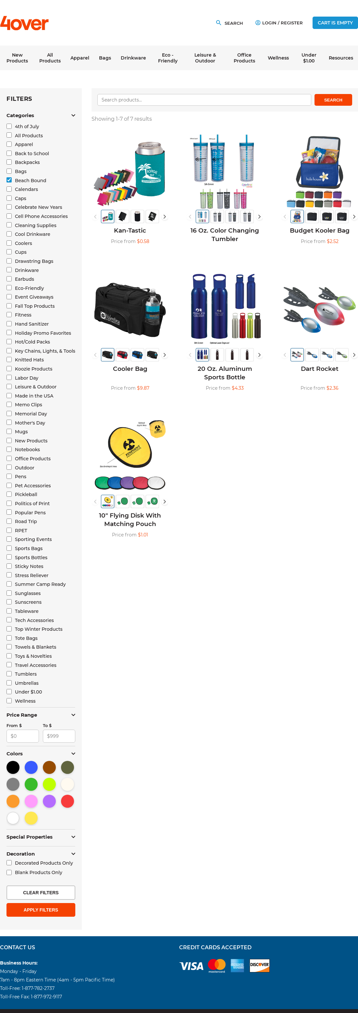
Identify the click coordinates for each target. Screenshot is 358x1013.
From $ (14, 725)
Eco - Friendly (168, 58)
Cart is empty (335, 23)
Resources (341, 58)
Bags (105, 58)
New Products (17, 58)
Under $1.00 (309, 58)
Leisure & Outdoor (205, 58)
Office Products (244, 58)
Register (292, 22)
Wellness (278, 58)
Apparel (79, 58)
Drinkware (133, 58)
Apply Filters (41, 909)
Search (333, 100)
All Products (50, 58)
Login (266, 22)
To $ (47, 725)
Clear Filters (40, 892)
